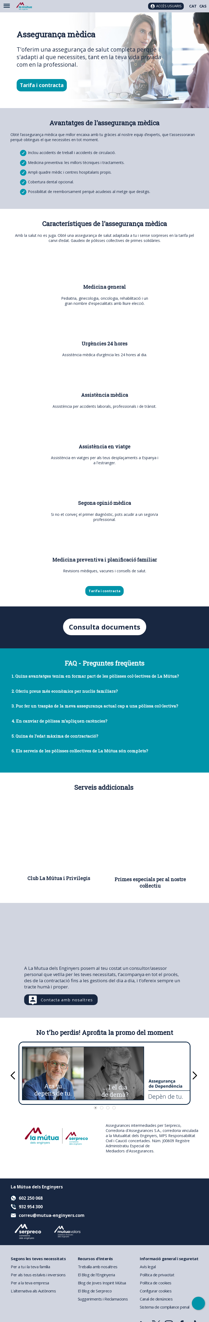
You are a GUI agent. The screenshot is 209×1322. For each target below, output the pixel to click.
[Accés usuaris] (166, 6)
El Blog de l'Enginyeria (96, 1274)
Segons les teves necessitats (38, 1258)
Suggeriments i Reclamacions (103, 1299)
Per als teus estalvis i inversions (38, 1274)
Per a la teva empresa (30, 1282)
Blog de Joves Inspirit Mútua (102, 1282)
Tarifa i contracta (42, 85)
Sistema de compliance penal (164, 1307)
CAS (203, 6)
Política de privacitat (157, 1274)
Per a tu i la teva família (30, 1266)
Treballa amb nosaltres (98, 1266)
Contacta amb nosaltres (67, 1000)
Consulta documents (104, 627)
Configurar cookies (155, 1291)
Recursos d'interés (95, 1258)
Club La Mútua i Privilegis (58, 878)
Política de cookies (155, 1282)
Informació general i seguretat (169, 1258)
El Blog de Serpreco (95, 1291)
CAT (193, 6)
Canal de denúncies (156, 1299)
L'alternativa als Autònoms (33, 1291)
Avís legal (148, 1266)
